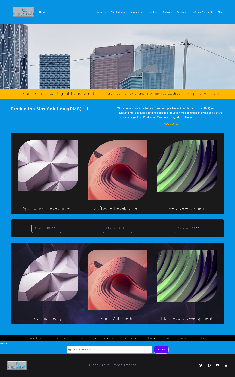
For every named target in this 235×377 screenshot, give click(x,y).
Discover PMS (117, 228)
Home (42, 12)
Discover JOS (189, 228)
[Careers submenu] (171, 12)
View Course (170, 123)
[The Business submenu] (125, 12)
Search (3, 343)
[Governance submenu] (144, 12)
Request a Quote (203, 93)
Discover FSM (46, 228)
